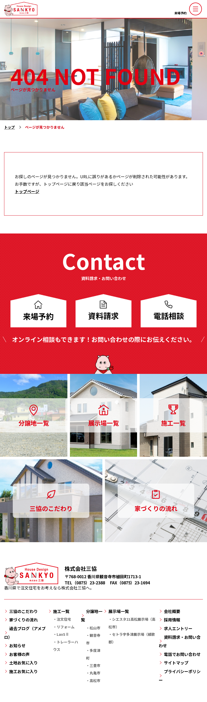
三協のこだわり (23, 611)
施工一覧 (61, 611)
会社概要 (172, 611)
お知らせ (17, 645)
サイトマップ (176, 663)
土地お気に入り (23, 663)
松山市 (95, 627)
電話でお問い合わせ (182, 654)
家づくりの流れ (23, 620)
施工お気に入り (23, 671)
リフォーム (66, 626)
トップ (9, 127)
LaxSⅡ (63, 634)
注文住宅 (64, 619)
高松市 (95, 680)
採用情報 (172, 620)
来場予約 (180, 13)
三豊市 (95, 665)
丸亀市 (95, 672)
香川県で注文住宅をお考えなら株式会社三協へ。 (49, 585)
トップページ (27, 191)
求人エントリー (178, 628)
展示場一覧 (118, 611)
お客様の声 (19, 654)
